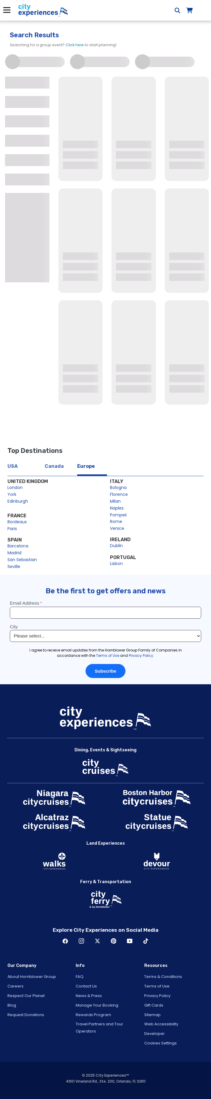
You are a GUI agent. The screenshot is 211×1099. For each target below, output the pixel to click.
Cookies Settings (160, 1043)
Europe (86, 466)
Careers (15, 986)
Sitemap (152, 1015)
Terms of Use (157, 986)
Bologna (118, 487)
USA (12, 466)
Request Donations (25, 1015)
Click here (75, 44)
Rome (116, 521)
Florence (119, 494)
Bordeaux (17, 522)
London (15, 487)
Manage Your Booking (97, 1005)
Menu (6, 10)
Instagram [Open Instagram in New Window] (81, 941)
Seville (13, 566)
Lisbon (116, 563)
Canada (54, 466)
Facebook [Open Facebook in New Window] (65, 941)
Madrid (14, 553)
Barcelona (17, 546)
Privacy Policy (157, 996)
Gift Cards (153, 1005)
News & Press (89, 996)
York (11, 494)
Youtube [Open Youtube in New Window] (129, 941)
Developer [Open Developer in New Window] (154, 1033)
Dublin (116, 546)
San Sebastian (22, 560)
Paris (12, 529)
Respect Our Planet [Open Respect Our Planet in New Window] (26, 996)
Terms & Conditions (163, 976)
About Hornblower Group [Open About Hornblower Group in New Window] (31, 976)
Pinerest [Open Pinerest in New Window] (113, 941)
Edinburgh (17, 501)
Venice (117, 528)
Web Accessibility (161, 1024)
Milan (115, 501)
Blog (11, 1005)
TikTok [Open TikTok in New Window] (145, 941)
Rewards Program (93, 1015)
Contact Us (86, 986)
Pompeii (118, 515)
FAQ (79, 976)
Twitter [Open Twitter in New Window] (97, 941)
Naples (117, 508)
